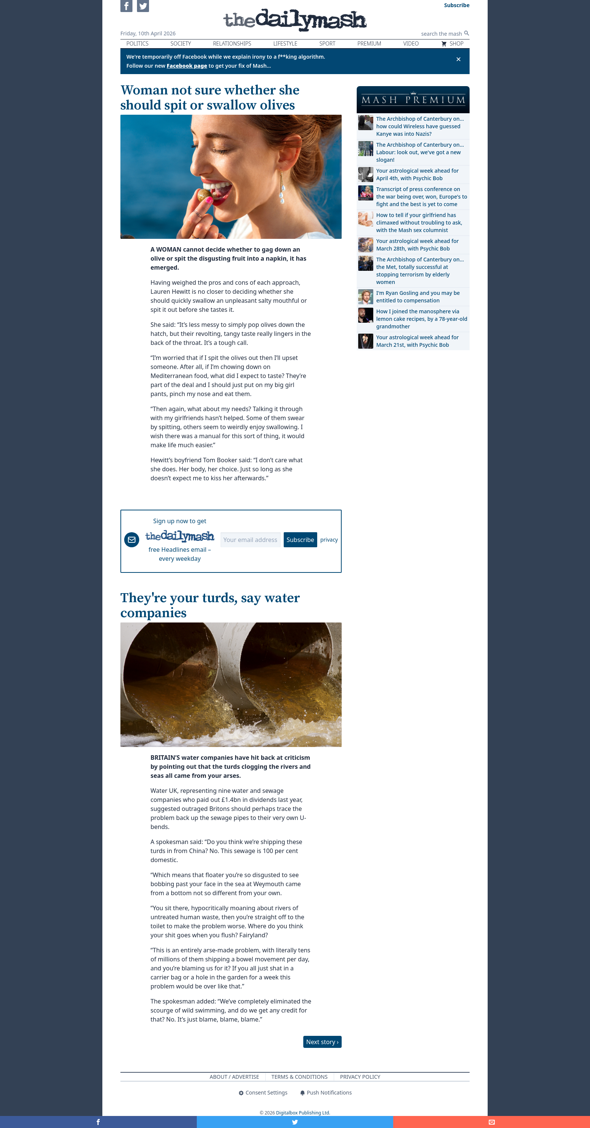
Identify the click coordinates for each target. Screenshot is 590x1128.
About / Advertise (234, 1076)
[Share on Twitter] (295, 1122)
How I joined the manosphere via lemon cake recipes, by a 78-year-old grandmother (421, 319)
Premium (369, 43)
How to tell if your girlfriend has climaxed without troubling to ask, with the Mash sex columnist (419, 222)
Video (411, 43)
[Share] (491, 1122)
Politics (137, 43)
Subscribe (300, 540)
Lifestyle (285, 43)
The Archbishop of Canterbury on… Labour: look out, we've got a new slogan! (420, 152)
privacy (329, 539)
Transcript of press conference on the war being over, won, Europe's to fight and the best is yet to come (421, 196)
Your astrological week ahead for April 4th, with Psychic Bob (417, 174)
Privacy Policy (360, 1076)
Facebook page (187, 65)
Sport (327, 43)
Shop (452, 43)
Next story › (322, 1042)
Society (180, 43)
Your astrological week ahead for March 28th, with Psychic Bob (417, 244)
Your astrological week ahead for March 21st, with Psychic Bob (417, 341)
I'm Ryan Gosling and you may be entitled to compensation (418, 296)
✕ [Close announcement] (458, 59)
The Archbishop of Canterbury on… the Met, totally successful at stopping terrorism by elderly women (420, 270)
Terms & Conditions (300, 1076)
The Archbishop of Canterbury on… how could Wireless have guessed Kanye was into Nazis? (420, 126)
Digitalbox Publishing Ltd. (303, 1113)
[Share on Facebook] (98, 1122)
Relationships (232, 43)
